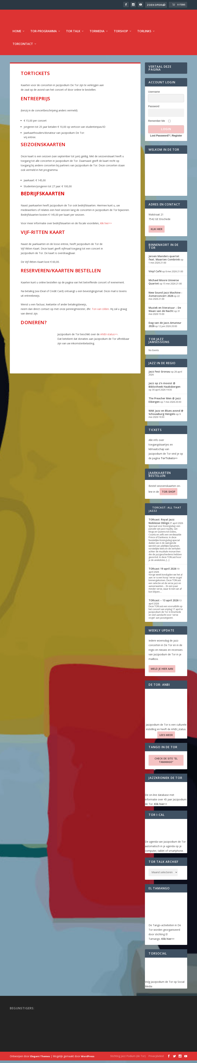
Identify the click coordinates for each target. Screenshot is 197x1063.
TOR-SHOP (168, 494)
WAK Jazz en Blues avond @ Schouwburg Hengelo (166, 414)
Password (153, 108)
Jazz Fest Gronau (159, 374)
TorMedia (97, 34)
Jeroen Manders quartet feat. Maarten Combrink (164, 260)
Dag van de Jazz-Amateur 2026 (165, 327)
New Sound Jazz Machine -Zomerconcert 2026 (165, 296)
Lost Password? (160, 138)
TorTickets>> (169, 460)
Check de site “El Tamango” (166, 762)
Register (177, 138)
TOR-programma (43, 34)
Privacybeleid (156, 1058)
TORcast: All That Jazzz (165, 511)
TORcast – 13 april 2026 (163, 603)
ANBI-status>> (109, 337)
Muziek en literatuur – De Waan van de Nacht (165, 311)
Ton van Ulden (100, 311)
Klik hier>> (160, 806)
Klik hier (156, 231)
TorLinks (144, 34)
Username (154, 94)
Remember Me (156, 123)
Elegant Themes (40, 1058)
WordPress (87, 1058)
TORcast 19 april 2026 (162, 571)
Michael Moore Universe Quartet (164, 284)
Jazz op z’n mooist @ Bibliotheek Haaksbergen (164, 387)
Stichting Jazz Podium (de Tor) (128, 1058)
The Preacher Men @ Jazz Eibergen (165, 402)
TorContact (23, 46)
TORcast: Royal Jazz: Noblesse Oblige (162, 523)
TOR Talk (73, 34)
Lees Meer (166, 737)
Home (17, 34)
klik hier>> (106, 225)
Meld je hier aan (162, 671)
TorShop (121, 34)
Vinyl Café (155, 274)
